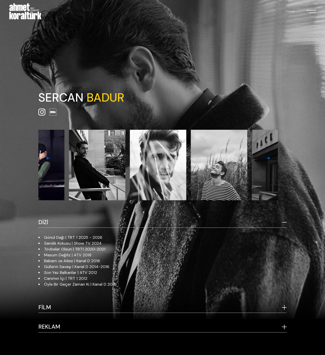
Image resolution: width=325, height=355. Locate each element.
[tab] (162, 222)
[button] (48, 158)
